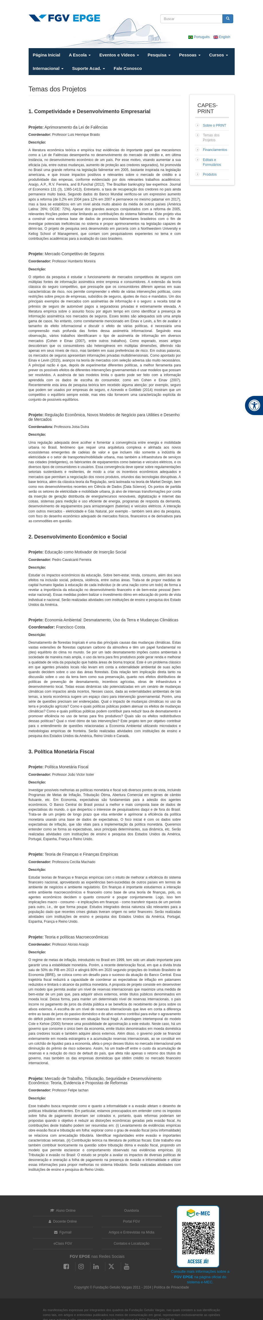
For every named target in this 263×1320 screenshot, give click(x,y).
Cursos (218, 54)
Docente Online (63, 1221)
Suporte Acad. (88, 68)
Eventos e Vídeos (119, 54)
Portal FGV (131, 1221)
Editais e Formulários (212, 162)
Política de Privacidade (171, 1287)
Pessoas (190, 54)
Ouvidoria (131, 1211)
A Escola (80, 54)
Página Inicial (46, 54)
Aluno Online (63, 1211)
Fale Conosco (128, 68)
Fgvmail (62, 1232)
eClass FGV (63, 1244)
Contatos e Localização (131, 1244)
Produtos (210, 174)
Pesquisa (159, 54)
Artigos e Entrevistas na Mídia (131, 1232)
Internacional (48, 68)
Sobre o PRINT (214, 125)
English (221, 37)
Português (199, 37)
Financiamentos (215, 150)
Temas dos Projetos (211, 137)
